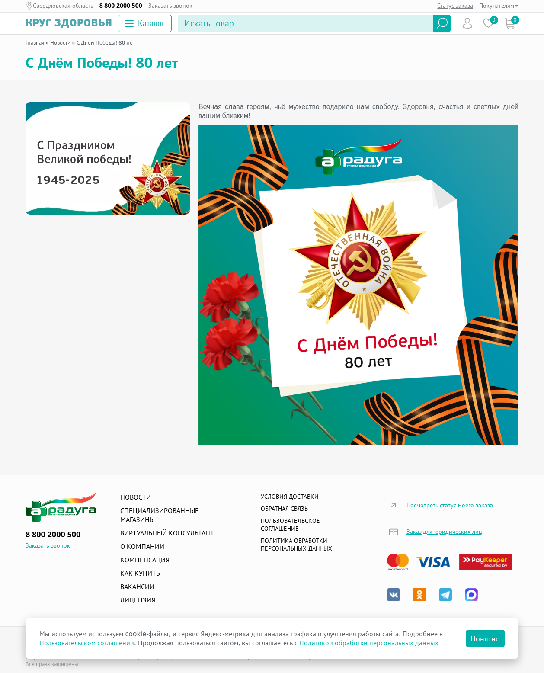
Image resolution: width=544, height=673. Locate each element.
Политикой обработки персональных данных (368, 642)
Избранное (488, 23)
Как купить (140, 573)
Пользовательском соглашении (86, 642)
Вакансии (137, 586)
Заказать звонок (170, 6)
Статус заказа (455, 5)
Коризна (509, 23)
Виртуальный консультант (167, 533)
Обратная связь (284, 508)
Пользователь (467, 23)
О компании (142, 546)
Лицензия (137, 600)
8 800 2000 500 (120, 6)
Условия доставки (290, 496)
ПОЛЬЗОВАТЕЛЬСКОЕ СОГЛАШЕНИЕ (290, 524)
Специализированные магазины (159, 515)
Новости (135, 497)
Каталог (145, 23)
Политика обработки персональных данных (296, 544)
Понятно (485, 638)
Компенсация (145, 559)
